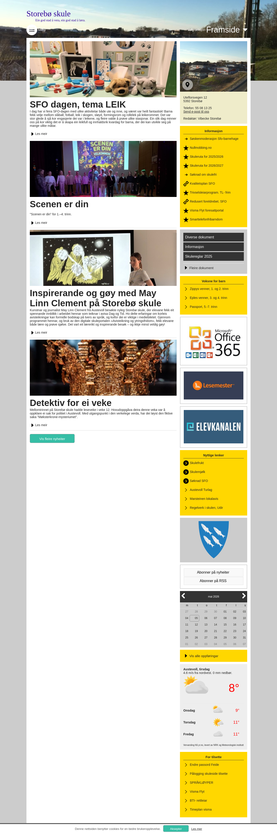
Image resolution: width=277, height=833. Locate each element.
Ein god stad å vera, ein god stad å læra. (60, 20)
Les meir (38, 134)
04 (186, 618)
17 (244, 624)
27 (186, 611)
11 (186, 624)
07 (215, 618)
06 (205, 618)
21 (215, 631)
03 (244, 611)
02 (234, 611)
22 (225, 631)
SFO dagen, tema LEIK (78, 104)
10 (244, 618)
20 (205, 631)
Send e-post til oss (196, 111)
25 (186, 637)
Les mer (196, 829)
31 (244, 637)
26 (196, 637)
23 (234, 631)
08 (225, 618)
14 (215, 624)
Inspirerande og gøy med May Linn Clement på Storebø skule (95, 298)
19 (196, 631)
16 (234, 624)
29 (205, 611)
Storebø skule (48, 13)
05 (196, 618)
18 (186, 631)
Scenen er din (59, 204)
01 (225, 611)
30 (215, 611)
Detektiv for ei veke (71, 403)
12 (196, 624)
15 (225, 624)
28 (196, 611)
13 (205, 624)
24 (244, 631)
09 (234, 618)
